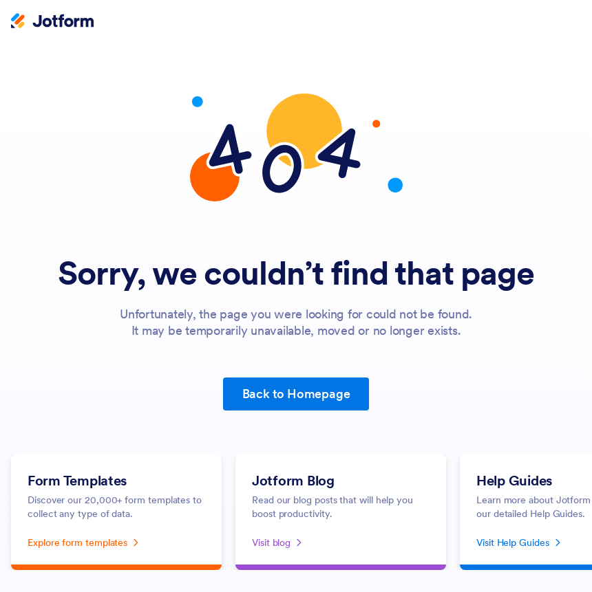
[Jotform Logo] (52, 22)
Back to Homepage (296, 394)
